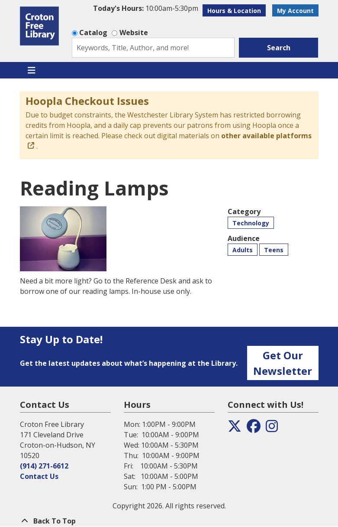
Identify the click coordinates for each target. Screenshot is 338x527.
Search (278, 47)
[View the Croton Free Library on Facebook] (254, 428)
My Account (295, 11)
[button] (145, 8)
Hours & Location (234, 11)
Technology (250, 223)
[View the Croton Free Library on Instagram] (272, 428)
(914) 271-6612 (44, 466)
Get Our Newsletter (282, 363)
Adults (242, 250)
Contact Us (39, 476)
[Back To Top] (169, 521)
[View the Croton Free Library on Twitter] (234, 428)
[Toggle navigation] (31, 70)
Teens (273, 250)
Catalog (93, 32)
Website (133, 32)
